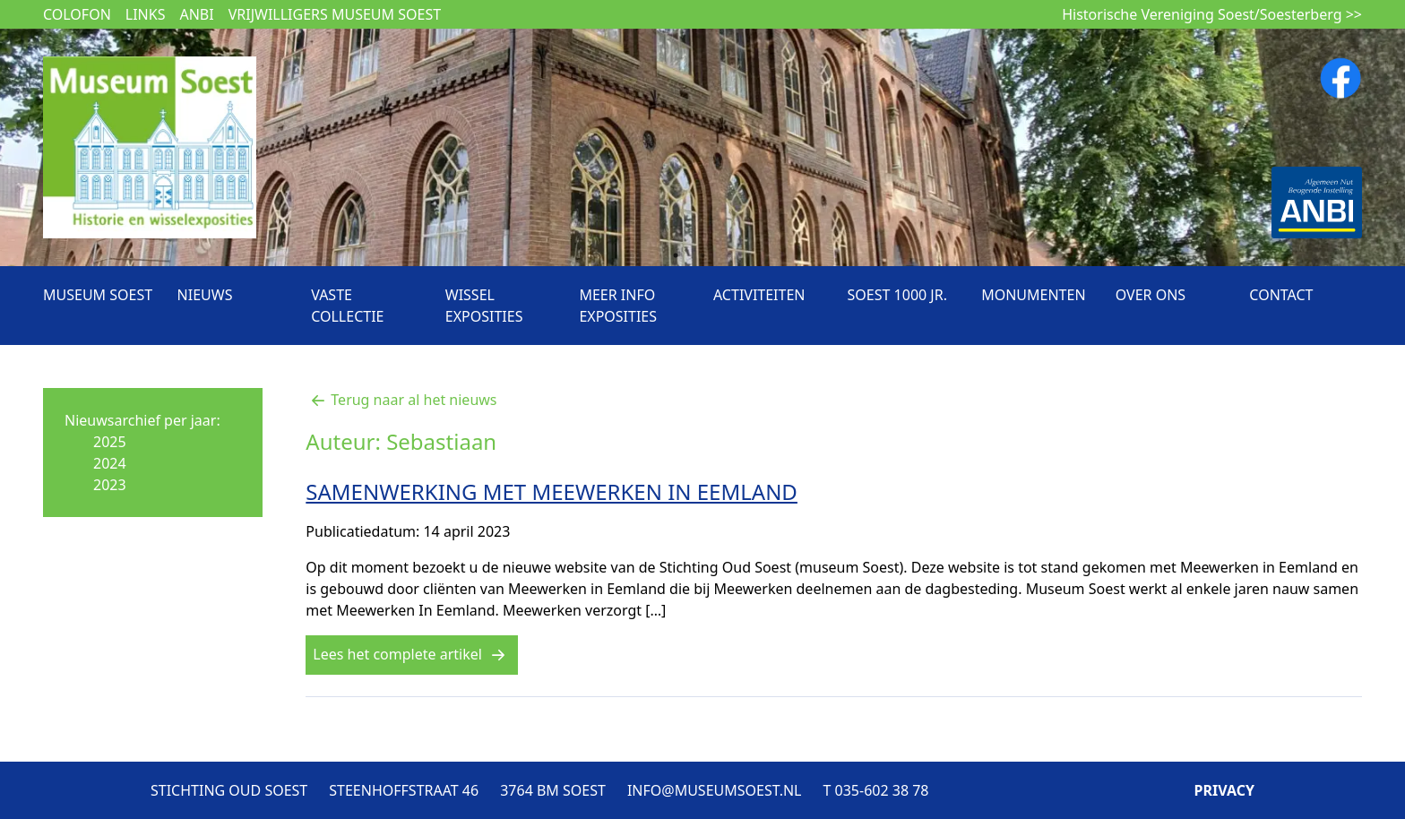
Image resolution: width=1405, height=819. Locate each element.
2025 (109, 442)
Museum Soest (97, 295)
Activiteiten (759, 295)
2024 (109, 463)
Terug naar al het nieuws (401, 400)
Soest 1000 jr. (897, 295)
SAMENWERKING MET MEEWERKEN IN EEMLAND (551, 491)
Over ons (1150, 295)
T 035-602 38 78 (875, 790)
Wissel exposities (484, 305)
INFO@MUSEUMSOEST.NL (714, 790)
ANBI (196, 14)
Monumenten (1033, 295)
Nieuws (205, 295)
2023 (109, 485)
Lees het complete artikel (412, 654)
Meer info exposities (618, 305)
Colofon (77, 14)
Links (145, 14)
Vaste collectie (347, 305)
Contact (1281, 295)
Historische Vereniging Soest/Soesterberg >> (1212, 14)
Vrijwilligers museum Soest (334, 14)
